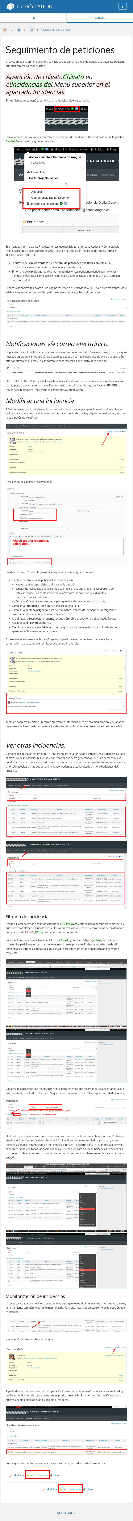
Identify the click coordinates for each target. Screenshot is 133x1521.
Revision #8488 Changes (55, 29)
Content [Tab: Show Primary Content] (100, 17)
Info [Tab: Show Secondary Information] (33, 17)
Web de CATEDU (66, 1512)
